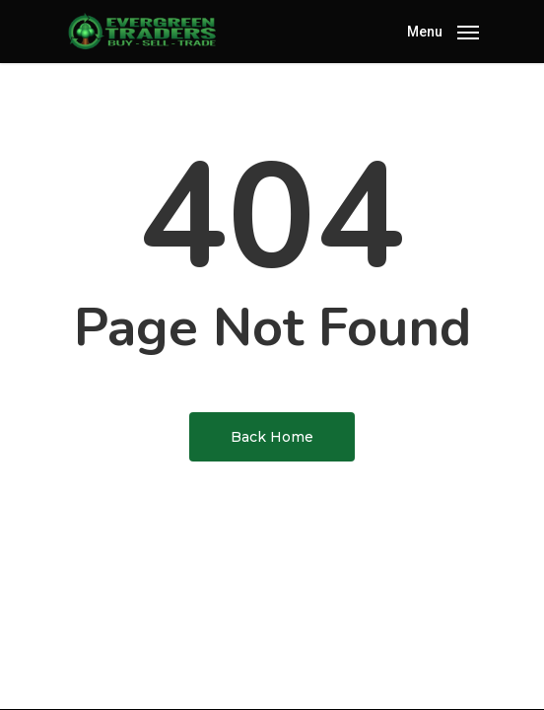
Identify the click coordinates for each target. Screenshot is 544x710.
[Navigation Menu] (443, 30)
